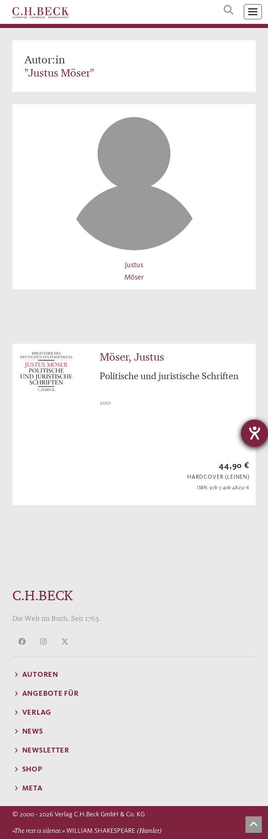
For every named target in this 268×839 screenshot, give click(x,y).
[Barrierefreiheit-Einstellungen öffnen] (254, 433)
